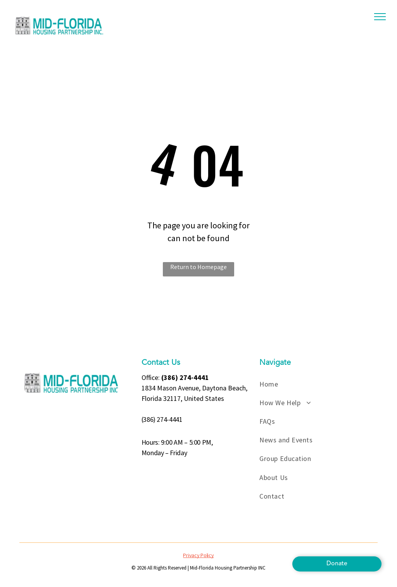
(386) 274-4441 (162, 419)
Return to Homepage (198, 267)
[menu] (380, 17)
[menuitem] (317, 384)
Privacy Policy (198, 555)
